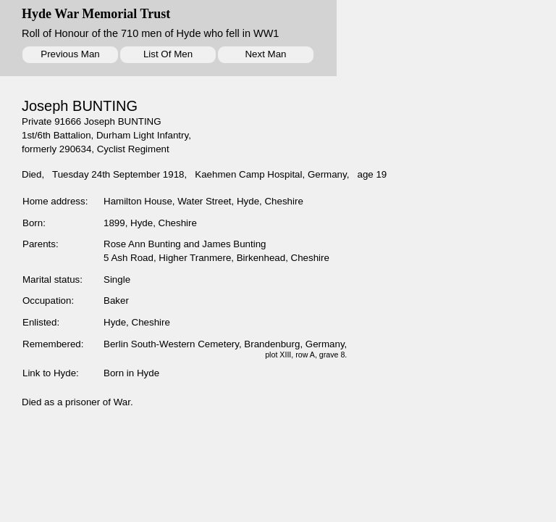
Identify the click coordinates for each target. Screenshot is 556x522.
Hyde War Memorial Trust (96, 14)
